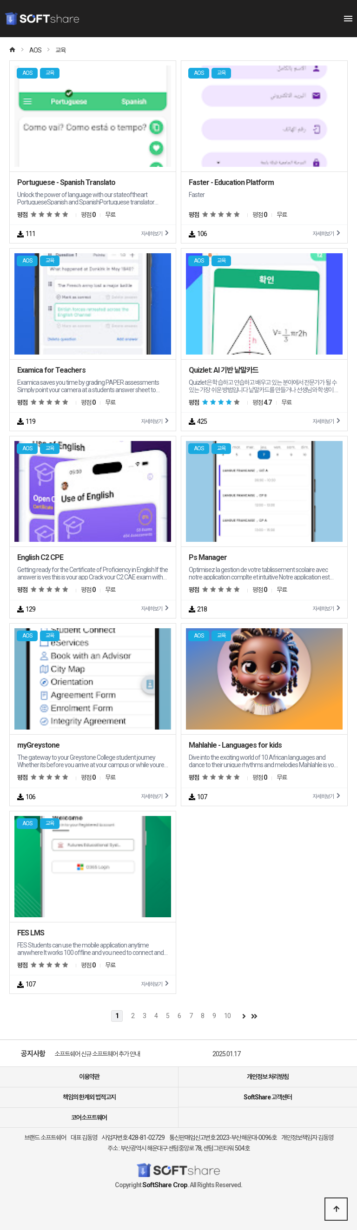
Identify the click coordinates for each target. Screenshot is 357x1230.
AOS (35, 50)
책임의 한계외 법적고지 (89, 1097)
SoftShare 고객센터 (268, 1097)
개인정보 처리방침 (268, 1076)
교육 (60, 50)
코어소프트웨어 (89, 1117)
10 (227, 1016)
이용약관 (89, 1076)
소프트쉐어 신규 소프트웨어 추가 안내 (97, 1054)
